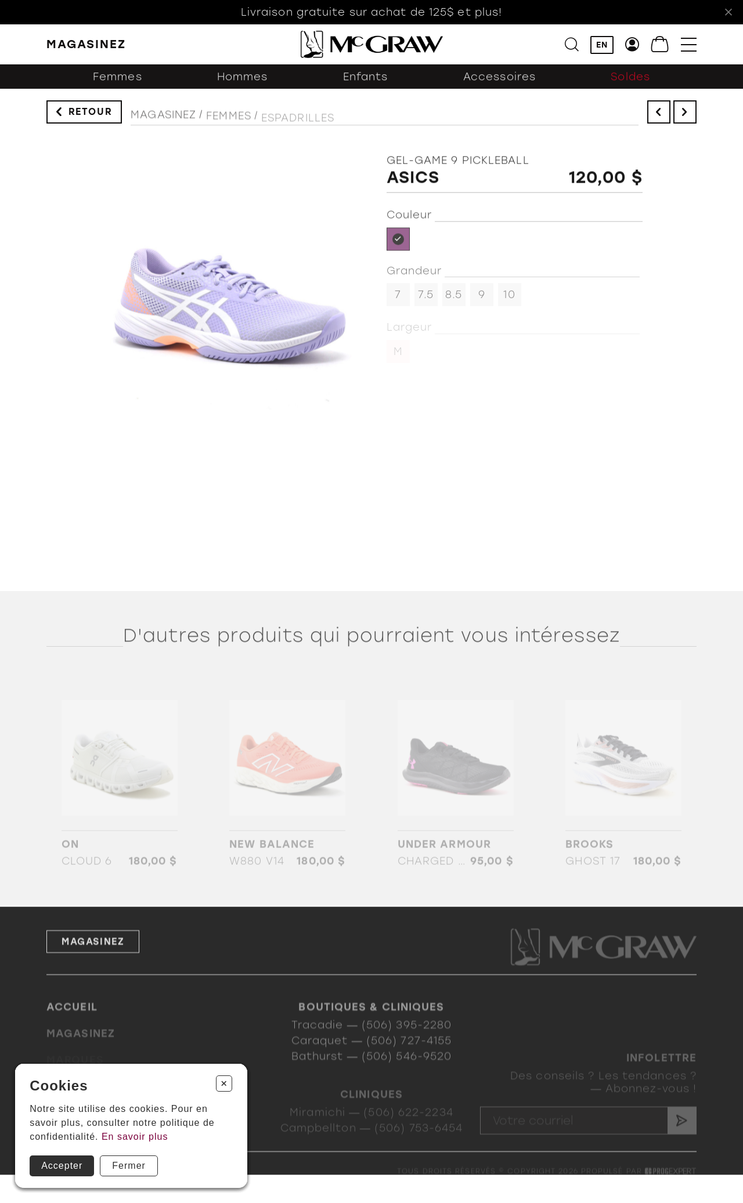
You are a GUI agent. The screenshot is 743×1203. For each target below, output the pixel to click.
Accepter (61, 1166)
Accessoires (499, 84)
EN (602, 45)
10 (509, 299)
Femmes (117, 84)
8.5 (453, 299)
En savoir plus (135, 1137)
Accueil (72, 1019)
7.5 (425, 299)
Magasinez (163, 121)
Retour (90, 115)
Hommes (242, 84)
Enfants (365, 84)
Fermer (129, 1166)
